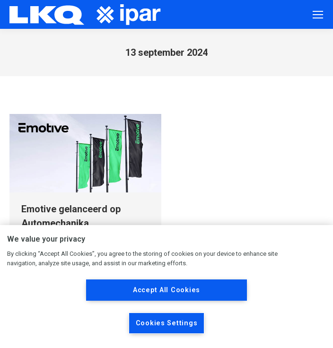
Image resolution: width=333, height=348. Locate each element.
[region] (166, 286)
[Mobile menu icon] (318, 14)
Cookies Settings (167, 323)
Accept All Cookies (166, 290)
